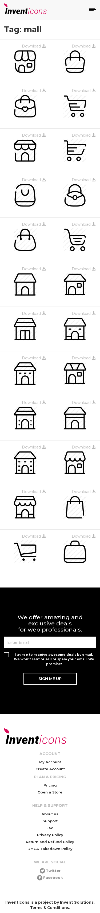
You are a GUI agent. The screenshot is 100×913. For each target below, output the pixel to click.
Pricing (50, 785)
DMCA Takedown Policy (50, 849)
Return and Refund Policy (50, 842)
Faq (50, 828)
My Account (50, 762)
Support (50, 821)
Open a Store (50, 792)
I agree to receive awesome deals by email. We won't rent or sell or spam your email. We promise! (54, 659)
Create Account (50, 769)
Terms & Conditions (49, 907)
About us (50, 814)
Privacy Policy (50, 835)
